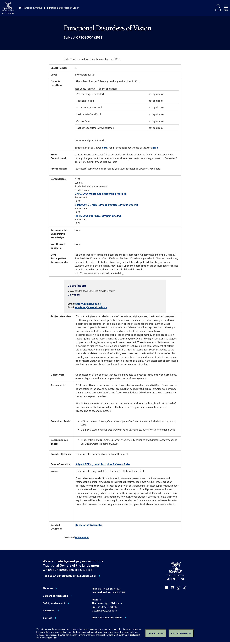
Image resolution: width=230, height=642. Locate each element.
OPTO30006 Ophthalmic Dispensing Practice (100, 193)
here (104, 147)
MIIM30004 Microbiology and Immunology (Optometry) (106, 204)
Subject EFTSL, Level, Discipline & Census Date (102, 464)
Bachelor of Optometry (88, 525)
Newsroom (49, 610)
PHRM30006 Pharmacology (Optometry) (98, 215)
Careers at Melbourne (55, 595)
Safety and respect (54, 603)
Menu (226, 7)
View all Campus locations (107, 617)
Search (218, 7)
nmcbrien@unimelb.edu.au (91, 307)
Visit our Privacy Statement (127, 634)
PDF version (82, 537)
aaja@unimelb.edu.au (88, 303)
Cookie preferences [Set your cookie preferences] (181, 633)
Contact (47, 618)
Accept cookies (156, 633)
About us (48, 588)
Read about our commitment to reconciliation (69, 575)
